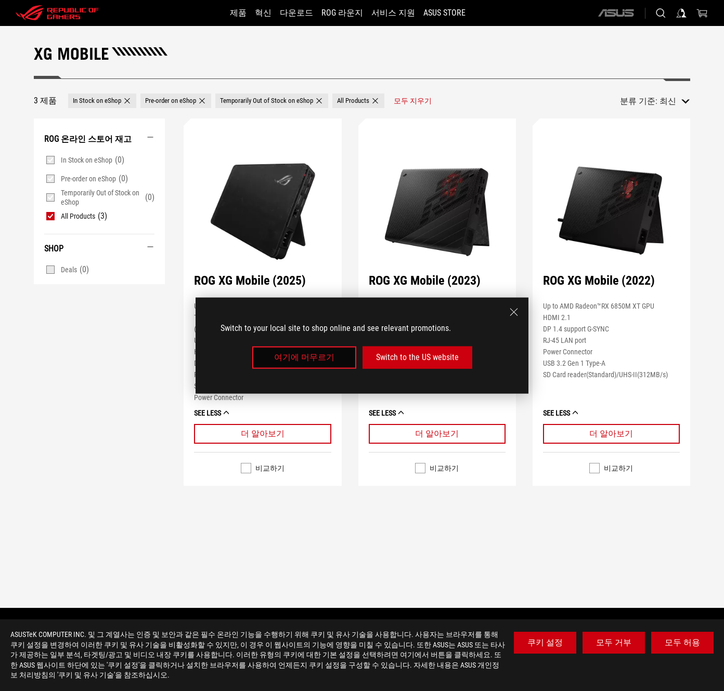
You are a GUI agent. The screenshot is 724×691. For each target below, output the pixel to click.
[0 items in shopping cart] (702, 13)
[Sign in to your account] (681, 13)
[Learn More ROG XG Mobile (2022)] (611, 433)
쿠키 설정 (545, 642)
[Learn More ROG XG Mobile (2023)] (437, 433)
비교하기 (270, 468)
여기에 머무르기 (304, 357)
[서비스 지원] (402, 13)
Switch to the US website (417, 357)
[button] (102, 101)
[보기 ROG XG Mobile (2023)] (437, 211)
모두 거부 (613, 642)
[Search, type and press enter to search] (660, 13)
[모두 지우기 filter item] (413, 100)
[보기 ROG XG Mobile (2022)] (611, 211)
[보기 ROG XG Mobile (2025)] (262, 211)
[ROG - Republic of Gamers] (57, 13)
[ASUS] (616, 13)
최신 (668, 101)
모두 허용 (682, 642)
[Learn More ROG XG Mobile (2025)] (262, 433)
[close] (514, 312)
